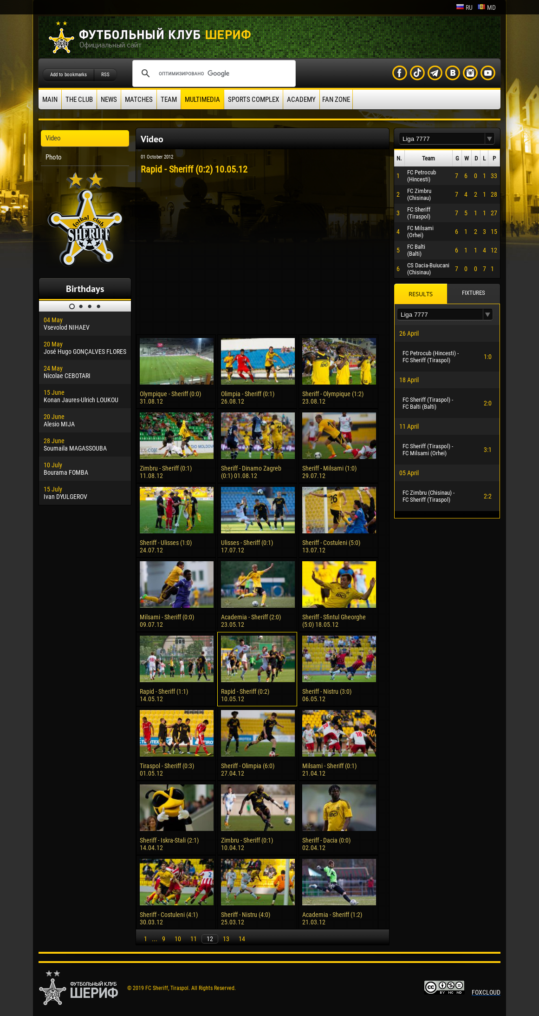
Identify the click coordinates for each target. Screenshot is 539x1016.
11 (193, 939)
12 (210, 939)
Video (53, 138)
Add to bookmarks (68, 75)
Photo (53, 157)
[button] (490, 139)
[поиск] (212, 73)
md (486, 7)
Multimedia (202, 99)
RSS (105, 75)
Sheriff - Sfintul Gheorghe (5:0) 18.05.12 (334, 620)
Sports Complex (253, 99)
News (109, 99)
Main (50, 99)
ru (464, 7)
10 (178, 939)
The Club (79, 99)
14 (242, 939)
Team (169, 99)
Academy (301, 99)
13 (226, 939)
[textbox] (442, 139)
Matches (139, 99)
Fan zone (336, 99)
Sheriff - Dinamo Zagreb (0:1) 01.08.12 (251, 472)
